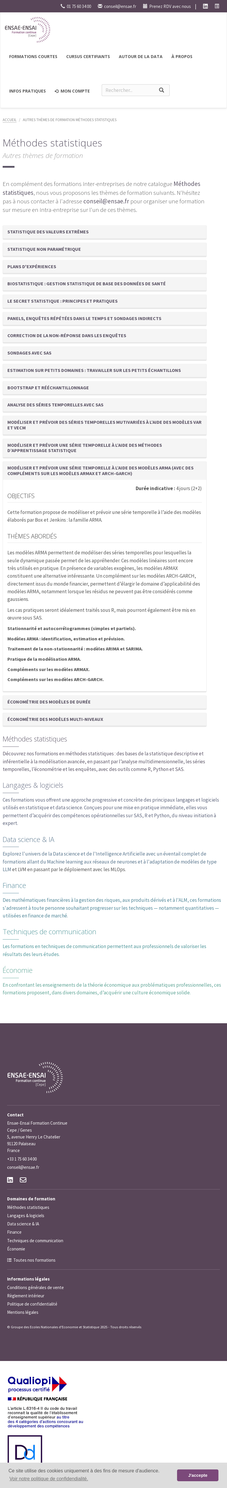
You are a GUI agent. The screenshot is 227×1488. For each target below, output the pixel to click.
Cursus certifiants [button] (88, 56)
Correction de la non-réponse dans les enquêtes (66, 335)
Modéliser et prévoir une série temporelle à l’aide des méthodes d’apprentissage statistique (84, 448)
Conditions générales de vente (35, 1287)
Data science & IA (28, 839)
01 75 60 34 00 (76, 6)
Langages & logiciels (33, 785)
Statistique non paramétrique (44, 249)
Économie (18, 970)
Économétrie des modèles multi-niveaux (55, 719)
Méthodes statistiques (35, 739)
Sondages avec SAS (29, 353)
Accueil (10, 119)
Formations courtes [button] (33, 56)
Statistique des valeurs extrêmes (48, 232)
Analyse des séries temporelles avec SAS (55, 405)
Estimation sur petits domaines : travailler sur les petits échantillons (94, 370)
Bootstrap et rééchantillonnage (48, 387)
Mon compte (72, 91)
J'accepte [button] (197, 1475)
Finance (14, 885)
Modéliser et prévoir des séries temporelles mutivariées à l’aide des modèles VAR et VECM (104, 425)
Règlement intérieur (25, 1296)
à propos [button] (181, 56)
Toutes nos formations (34, 1260)
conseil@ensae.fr (117, 6)
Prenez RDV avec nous (167, 6)
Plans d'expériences (31, 266)
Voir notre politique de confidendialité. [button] (48, 1478)
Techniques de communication (49, 931)
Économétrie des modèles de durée (49, 702)
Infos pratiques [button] (27, 91)
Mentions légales (22, 1312)
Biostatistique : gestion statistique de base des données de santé (86, 283)
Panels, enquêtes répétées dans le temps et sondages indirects (84, 318)
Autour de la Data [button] (141, 56)
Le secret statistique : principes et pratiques (62, 301)
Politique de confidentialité (32, 1304)
